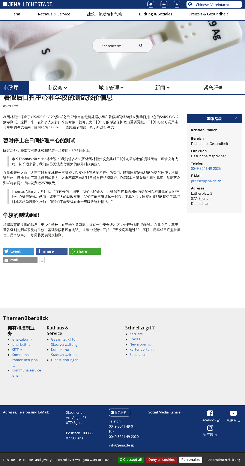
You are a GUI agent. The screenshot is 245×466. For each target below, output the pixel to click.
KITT (17, 349)
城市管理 (109, 87)
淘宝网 (210, 434)
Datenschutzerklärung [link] (223, 460)
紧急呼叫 (213, 87)
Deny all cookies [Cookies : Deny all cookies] (161, 459)
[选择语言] (216, 4)
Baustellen (137, 354)
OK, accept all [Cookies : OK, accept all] (131, 459)
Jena (16, 14)
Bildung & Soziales (155, 14)
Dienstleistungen (64, 360)
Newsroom (140, 344)
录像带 (233, 419)
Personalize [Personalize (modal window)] (190, 459)
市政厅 (11, 87)
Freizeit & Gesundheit (208, 14)
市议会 (55, 87)
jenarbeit (21, 344)
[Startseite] (8, 105)
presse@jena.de (206, 201)
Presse (134, 339)
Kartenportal (141, 349)
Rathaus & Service (54, 14)
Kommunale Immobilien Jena (25, 359)
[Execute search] (141, 45)
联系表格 (121, 412)
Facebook (210, 419)
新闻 (160, 87)
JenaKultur (22, 339)
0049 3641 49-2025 (206, 189)
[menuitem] (16, 14)
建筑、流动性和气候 (104, 14)
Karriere (136, 334)
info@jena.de (121, 445)
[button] (18, 272)
